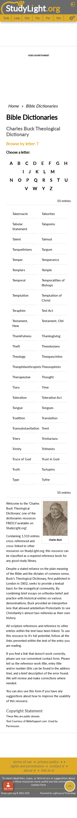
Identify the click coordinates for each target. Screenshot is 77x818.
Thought (48, 377)
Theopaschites (52, 356)
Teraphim (18, 310)
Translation (49, 418)
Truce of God (21, 459)
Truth (16, 469)
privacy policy (48, 762)
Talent (16, 239)
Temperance (50, 260)
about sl (29, 770)
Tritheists (48, 449)
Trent (45, 428)
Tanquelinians (22, 249)
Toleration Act (52, 397)
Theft (16, 346)
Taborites (48, 214)
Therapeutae (21, 377)
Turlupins (48, 469)
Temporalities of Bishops (53, 282)
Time (45, 387)
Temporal (18, 280)
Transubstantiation (25, 428)
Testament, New (20, 323)
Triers (16, 438)
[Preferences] (72, 18)
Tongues (47, 408)
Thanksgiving (51, 336)
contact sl (56, 766)
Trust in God (50, 459)
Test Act (47, 310)
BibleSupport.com (36, 721)
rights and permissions (27, 766)
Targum (47, 249)
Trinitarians (50, 438)
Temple (47, 270)
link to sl (47, 770)
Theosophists (51, 367)
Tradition (18, 418)
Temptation (20, 295)
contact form (50, 658)
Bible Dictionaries (42, 105)
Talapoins (48, 224)
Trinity (16, 449)
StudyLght (26, 8)
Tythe (46, 479)
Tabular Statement (19, 226)
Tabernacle (20, 214)
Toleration (19, 397)
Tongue (17, 408)
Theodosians (51, 346)
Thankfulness (21, 336)
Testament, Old (52, 321)
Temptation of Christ (52, 297)
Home (13, 105)
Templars (18, 270)
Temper (17, 260)
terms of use (22, 762)
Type (15, 479)
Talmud (47, 239)
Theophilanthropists (25, 367)
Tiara (16, 387)
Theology (18, 356)
